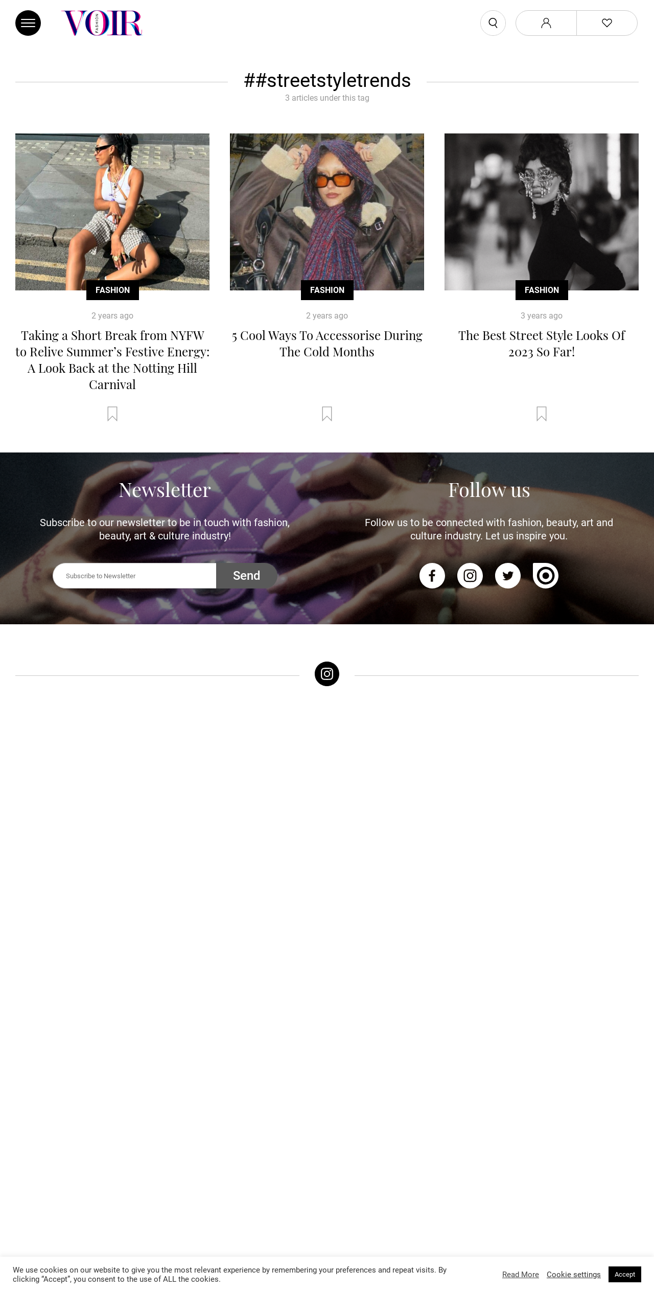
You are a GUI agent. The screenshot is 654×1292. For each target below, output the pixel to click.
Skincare (187, 1123)
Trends (28, 1099)
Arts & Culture (353, 1123)
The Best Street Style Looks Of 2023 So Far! (541, 343)
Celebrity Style (41, 1111)
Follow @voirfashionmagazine (327, 838)
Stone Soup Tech (349, 1255)
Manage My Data (514, 1160)
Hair (178, 1099)
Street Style (36, 1123)
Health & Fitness (201, 1136)
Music (338, 1099)
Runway (29, 1136)
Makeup (186, 1111)
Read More (520, 1274)
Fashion (113, 290)
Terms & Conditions (519, 1136)
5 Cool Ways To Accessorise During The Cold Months (327, 343)
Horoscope (347, 1136)
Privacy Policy (508, 1123)
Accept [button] (625, 1274)
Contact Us (503, 1111)
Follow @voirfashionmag (327, 1013)
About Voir (502, 1099)
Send (247, 576)
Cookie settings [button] (574, 1274)
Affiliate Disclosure (517, 1148)
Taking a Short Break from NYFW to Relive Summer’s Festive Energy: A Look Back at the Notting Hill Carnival (112, 359)
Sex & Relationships (363, 1111)
